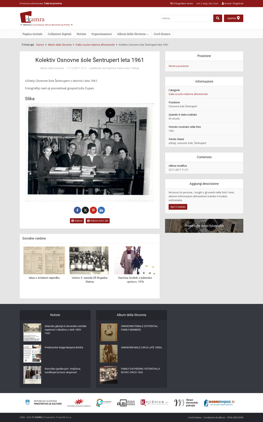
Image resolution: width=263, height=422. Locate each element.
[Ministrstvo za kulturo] (43, 403)
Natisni (77, 220)
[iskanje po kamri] (186, 18)
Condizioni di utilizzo (214, 417)
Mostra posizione (179, 66)
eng (205, 3)
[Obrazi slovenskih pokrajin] (186, 402)
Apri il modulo (177, 206)
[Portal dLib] (126, 402)
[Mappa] (233, 18)
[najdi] (217, 18)
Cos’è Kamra (162, 34)
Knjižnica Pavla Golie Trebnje (122, 68)
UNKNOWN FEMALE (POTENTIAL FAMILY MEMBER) (139, 328)
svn (198, 3)
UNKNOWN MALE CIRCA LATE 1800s (141, 347)
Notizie (81, 34)
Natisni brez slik (97, 220)
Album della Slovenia (131, 34)
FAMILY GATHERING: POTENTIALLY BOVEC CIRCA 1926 (140, 370)
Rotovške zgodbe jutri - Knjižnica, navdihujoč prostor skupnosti (63, 370)
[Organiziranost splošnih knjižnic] (79, 402)
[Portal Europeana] (103, 402)
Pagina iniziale (32, 34)
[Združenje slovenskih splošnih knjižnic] (154, 402)
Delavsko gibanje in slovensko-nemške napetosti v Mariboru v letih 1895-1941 (65, 330)
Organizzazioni (101, 34)
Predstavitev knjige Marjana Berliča (64, 347)
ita (210, 3)
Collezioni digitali (59, 34)
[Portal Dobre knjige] (219, 402)
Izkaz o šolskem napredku (44, 277)
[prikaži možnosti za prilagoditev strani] (181, 3)
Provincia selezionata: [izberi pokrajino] (41, 3)
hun (216, 3)
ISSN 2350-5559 (235, 417)
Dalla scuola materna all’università (188, 94)
